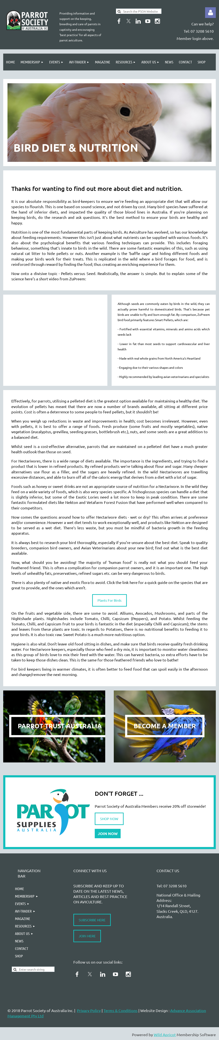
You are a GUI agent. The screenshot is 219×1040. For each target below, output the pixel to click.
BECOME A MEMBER (165, 726)
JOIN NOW (108, 833)
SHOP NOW (109, 818)
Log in (210, 12)
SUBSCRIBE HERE (92, 920)
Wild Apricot (165, 1034)
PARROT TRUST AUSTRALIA (60, 726)
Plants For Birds (109, 600)
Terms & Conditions (121, 1010)
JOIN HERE (87, 936)
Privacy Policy (89, 1010)
